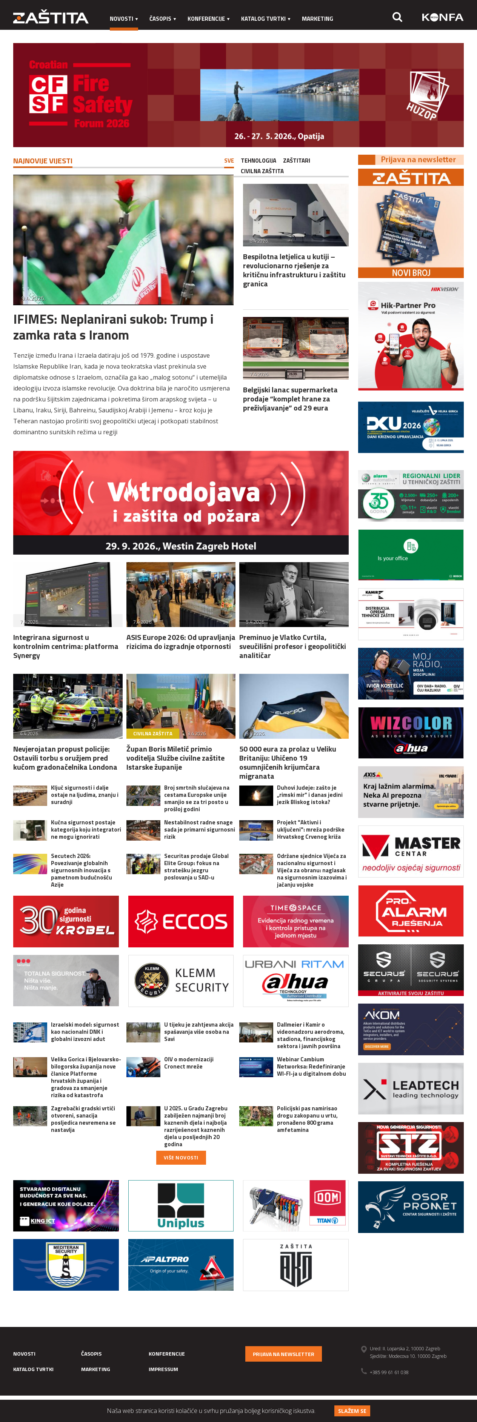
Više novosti (181, 1158)
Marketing (317, 18)
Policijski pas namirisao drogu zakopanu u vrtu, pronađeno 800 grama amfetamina (307, 1119)
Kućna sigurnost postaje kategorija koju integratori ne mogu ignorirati (86, 829)
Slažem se (352, 1410)
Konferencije (209, 18)
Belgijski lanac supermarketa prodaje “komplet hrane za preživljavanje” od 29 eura (290, 399)
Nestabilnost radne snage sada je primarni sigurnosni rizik (199, 829)
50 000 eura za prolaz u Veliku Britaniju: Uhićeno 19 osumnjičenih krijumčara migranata (287, 762)
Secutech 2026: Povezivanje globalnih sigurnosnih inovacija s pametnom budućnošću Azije (81, 870)
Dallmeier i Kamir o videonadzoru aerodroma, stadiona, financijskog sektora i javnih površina (311, 1035)
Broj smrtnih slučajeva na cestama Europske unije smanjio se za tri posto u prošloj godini (196, 798)
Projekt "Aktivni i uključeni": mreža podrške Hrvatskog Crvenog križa (311, 829)
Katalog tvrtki (266, 18)
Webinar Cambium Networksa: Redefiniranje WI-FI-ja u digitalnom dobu (311, 1066)
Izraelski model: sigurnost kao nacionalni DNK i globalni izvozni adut (85, 1031)
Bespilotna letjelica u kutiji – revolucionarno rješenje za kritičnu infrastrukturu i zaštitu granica (294, 270)
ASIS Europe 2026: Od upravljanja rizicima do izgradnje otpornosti (180, 641)
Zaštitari (296, 160)
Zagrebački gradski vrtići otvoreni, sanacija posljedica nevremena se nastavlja (83, 1119)
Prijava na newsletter (283, 1354)
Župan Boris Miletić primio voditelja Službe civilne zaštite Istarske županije (175, 758)
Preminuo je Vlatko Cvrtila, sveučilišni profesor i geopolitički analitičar (292, 646)
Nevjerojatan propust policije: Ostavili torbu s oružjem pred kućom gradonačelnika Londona (65, 758)
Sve (229, 160)
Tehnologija (258, 160)
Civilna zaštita (262, 171)
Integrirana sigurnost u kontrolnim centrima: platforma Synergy (65, 646)
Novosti (124, 18)
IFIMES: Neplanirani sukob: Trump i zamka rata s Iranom (113, 327)
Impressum (126, 33)
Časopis (162, 18)
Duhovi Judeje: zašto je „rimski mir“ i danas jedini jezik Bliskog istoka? (310, 794)
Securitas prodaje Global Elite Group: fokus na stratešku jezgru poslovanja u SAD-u (196, 867)
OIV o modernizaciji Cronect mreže (189, 1063)
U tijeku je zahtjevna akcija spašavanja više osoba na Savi (199, 1031)
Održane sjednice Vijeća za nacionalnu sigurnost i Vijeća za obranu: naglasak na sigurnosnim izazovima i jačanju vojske (312, 870)
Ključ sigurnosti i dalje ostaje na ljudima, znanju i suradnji (84, 794)
